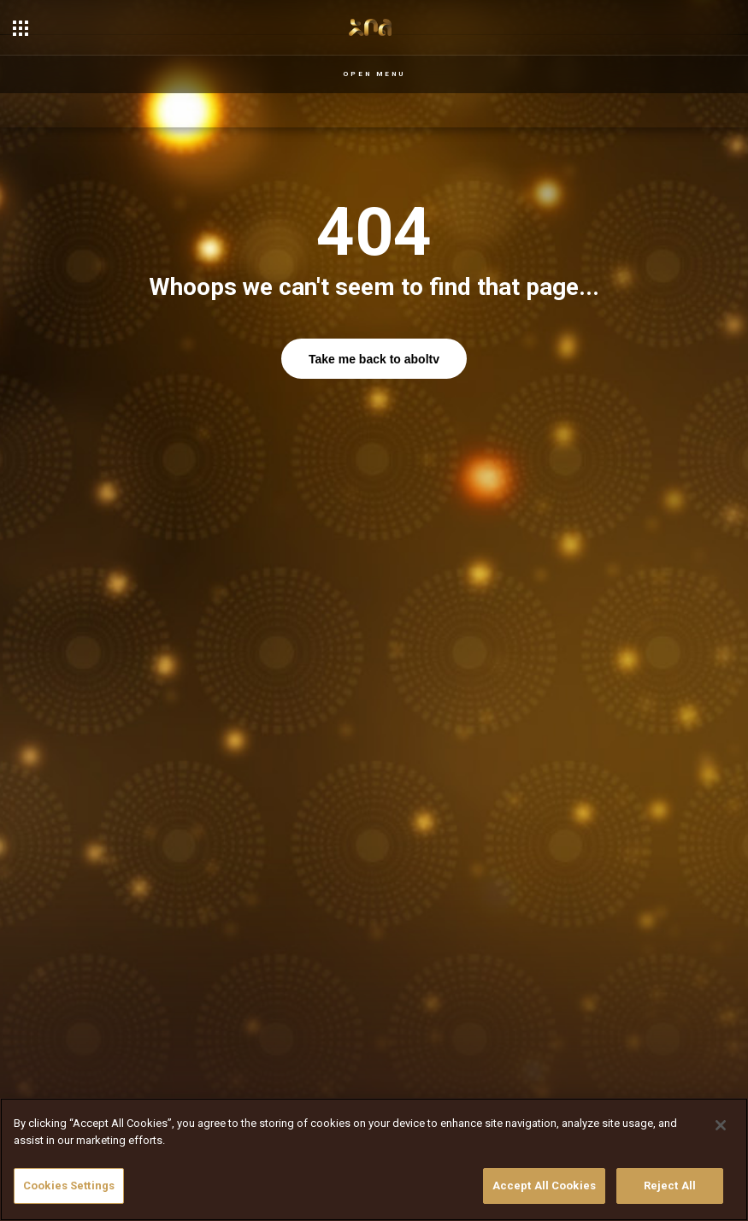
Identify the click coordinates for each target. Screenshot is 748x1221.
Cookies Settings (69, 1185)
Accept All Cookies (544, 1185)
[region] (374, 1159)
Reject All (670, 1185)
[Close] (720, 1125)
